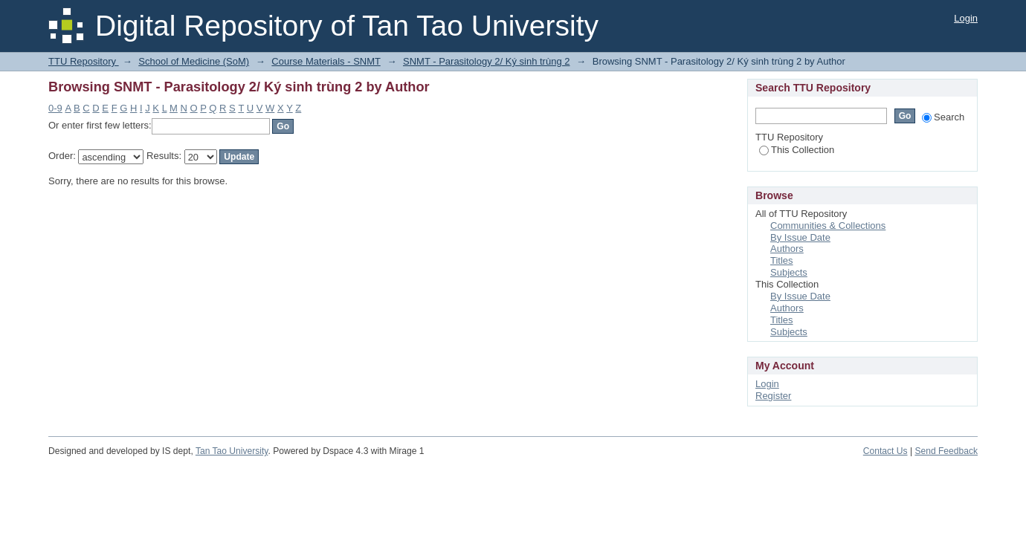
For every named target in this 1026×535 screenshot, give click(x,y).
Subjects (788, 272)
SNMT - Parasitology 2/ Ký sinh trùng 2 (486, 61)
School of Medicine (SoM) (193, 61)
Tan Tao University (232, 451)
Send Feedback (946, 451)
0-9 (55, 108)
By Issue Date (800, 237)
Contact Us (885, 451)
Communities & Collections (827, 225)
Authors (787, 248)
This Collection (796, 149)
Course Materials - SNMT (325, 61)
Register (773, 395)
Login (966, 18)
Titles (781, 260)
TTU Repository (83, 61)
